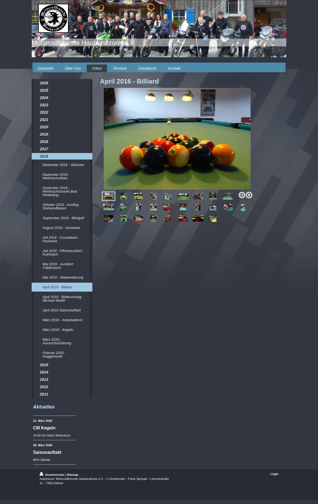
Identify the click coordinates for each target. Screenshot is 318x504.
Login (274, 474)
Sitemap (72, 474)
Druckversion (52, 474)
